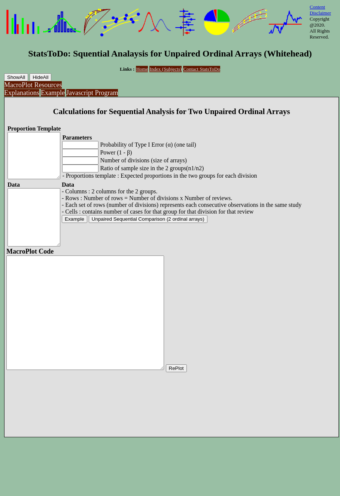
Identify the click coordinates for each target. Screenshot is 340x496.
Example (53, 93)
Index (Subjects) (166, 69)
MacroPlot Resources (33, 85)
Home (142, 69)
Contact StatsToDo (201, 69)
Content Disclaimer (320, 10)
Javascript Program (92, 93)
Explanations (21, 93)
